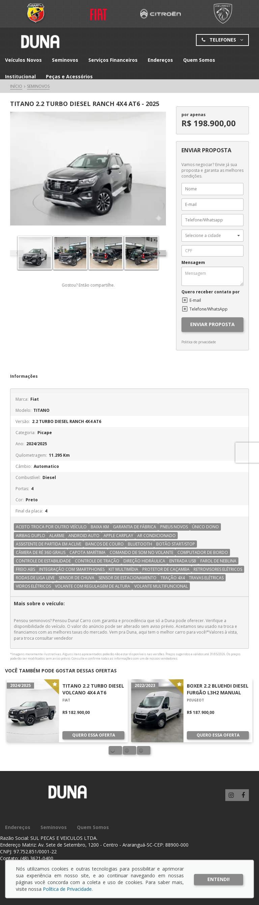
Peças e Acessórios (69, 76)
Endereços (160, 60)
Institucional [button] (20, 76)
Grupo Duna (40, 41)
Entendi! (218, 879)
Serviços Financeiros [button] (113, 60)
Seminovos (65, 60)
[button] (212, 236)
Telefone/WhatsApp (209, 309)
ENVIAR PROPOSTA (212, 324)
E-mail (195, 300)
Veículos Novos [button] (23, 60)
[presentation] (159, 253)
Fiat (36, 13)
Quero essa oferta (93, 735)
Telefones (222, 40)
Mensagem (193, 262)
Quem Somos (199, 60)
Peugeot (222, 13)
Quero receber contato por (210, 292)
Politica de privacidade (198, 342)
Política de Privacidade (67, 889)
